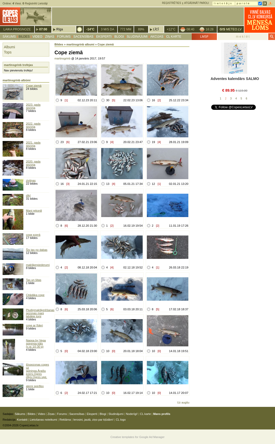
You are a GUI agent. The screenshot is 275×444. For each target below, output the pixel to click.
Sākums (9, 36)
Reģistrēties (171, 3)
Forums (64, 36)
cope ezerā (33, 234)
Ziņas (49, 36)
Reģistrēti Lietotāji (35, 3)
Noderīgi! (132, 413)
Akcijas (156, 36)
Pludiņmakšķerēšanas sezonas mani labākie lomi (40, 313)
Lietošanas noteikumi (43, 419)
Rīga (59, 29)
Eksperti (104, 36)
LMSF (204, 36)
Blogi (119, 36)
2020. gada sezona (33, 163)
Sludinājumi (137, 36)
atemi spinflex (35, 386)
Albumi (9, 47)
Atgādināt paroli (196, 3)
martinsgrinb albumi (80, 44)
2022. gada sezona (33, 125)
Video (37, 36)
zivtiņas (31, 180)
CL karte (173, 36)
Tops (8, 52)
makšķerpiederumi (38, 264)
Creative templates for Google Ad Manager (138, 437)
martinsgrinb (62, 58)
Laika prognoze (17, 29)
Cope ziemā (34, 85)
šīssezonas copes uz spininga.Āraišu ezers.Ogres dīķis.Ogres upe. (37, 371)
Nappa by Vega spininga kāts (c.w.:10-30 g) (36, 343)
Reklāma (65, 419)
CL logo (121, 419)
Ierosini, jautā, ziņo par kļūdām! (93, 419)
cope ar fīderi (34, 325)
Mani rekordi (34, 210)
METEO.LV (231, 29)
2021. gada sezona (33, 144)
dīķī (28, 195)
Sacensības (83, 36)
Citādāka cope (35, 295)
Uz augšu (183, 402)
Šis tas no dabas (36, 249)
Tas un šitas (33, 279)
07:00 (43, 29)
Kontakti (22, 419)
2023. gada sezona (33, 106)
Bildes (24, 36)
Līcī (156, 29)
